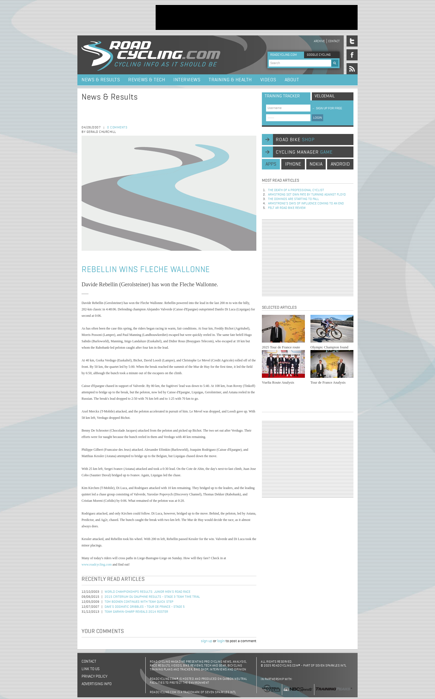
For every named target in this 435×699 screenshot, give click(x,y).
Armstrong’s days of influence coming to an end (306, 203)
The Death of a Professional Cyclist (296, 190)
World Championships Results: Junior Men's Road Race (147, 592)
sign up (206, 641)
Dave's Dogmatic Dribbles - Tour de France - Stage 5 (145, 607)
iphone (293, 164)
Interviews (186, 79)
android (340, 164)
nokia (316, 164)
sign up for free (327, 108)
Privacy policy (94, 676)
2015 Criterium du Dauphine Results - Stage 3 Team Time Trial (152, 597)
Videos (268, 79)
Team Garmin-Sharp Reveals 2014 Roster (136, 612)
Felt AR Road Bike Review (287, 208)
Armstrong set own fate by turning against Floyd (307, 194)
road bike (295, 139)
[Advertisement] (257, 17)
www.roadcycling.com (97, 564)
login (221, 641)
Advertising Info (97, 684)
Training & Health (230, 79)
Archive (319, 41)
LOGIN (317, 117)
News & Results (101, 79)
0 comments (117, 127)
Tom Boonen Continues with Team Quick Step (139, 602)
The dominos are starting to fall (293, 199)
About (292, 79)
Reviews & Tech (146, 79)
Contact (334, 41)
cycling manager (304, 152)
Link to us (91, 669)
